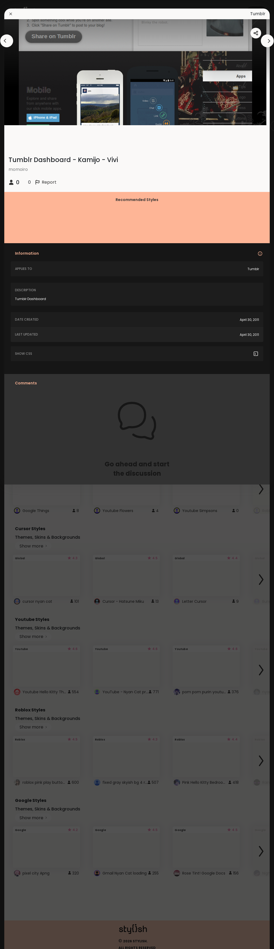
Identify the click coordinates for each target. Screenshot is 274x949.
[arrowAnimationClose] (6, 41)
